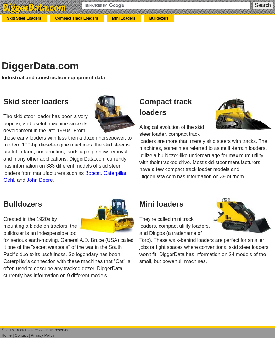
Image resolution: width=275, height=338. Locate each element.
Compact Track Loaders (76, 18)
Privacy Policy (42, 335)
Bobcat (93, 173)
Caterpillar (115, 173)
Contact (21, 335)
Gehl (8, 180)
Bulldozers (159, 18)
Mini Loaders (123, 18)
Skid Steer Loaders (24, 18)
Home (7, 335)
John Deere (40, 180)
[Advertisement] (75, 40)
